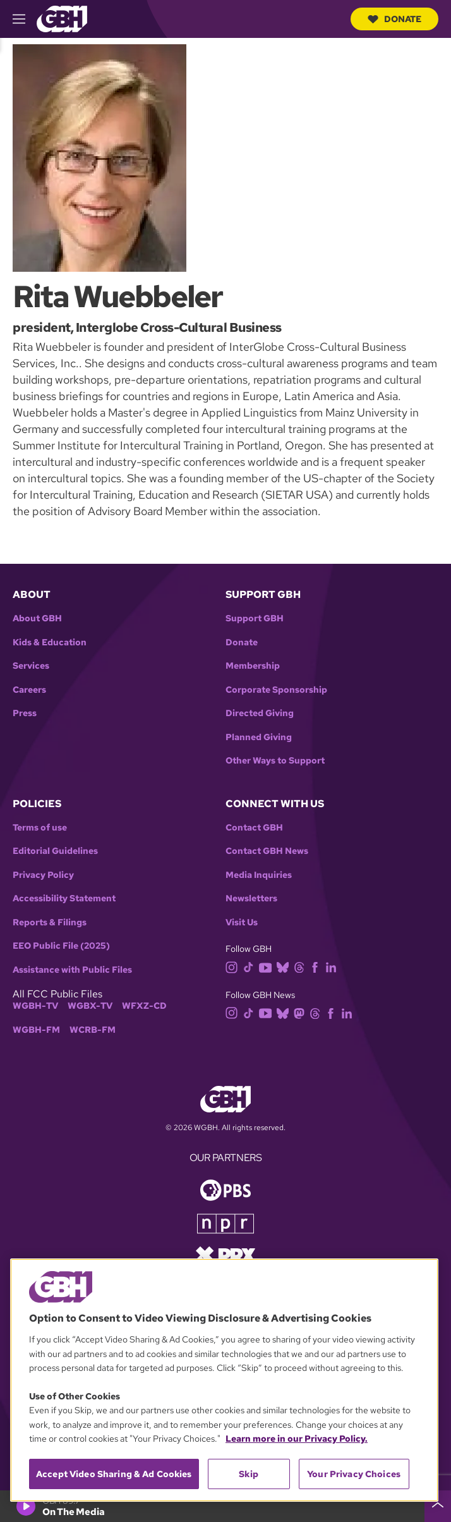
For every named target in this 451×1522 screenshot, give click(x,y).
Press (25, 713)
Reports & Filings (50, 922)
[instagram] (234, 966)
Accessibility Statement (64, 898)
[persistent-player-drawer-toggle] (437, 1506)
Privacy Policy (43, 875)
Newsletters (251, 898)
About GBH (37, 618)
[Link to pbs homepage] (225, 1189)
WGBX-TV (90, 1006)
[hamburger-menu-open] (25, 19)
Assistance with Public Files (72, 970)
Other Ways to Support (275, 760)
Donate (394, 19)
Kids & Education (50, 642)
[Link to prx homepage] (225, 1254)
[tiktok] (251, 966)
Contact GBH (254, 827)
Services (31, 666)
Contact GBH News (267, 851)
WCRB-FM (92, 1030)
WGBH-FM (36, 1030)
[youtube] (268, 966)
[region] (224, 1380)
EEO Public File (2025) (61, 946)
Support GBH (255, 618)
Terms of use (40, 827)
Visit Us (242, 922)
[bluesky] (285, 966)
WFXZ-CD (144, 1006)
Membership (253, 666)
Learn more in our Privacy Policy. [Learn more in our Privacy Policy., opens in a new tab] (297, 1438)
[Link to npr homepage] (225, 1222)
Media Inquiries (259, 875)
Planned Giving (259, 737)
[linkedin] (333, 966)
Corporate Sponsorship (276, 690)
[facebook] (317, 966)
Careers (29, 690)
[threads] (302, 966)
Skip (248, 1474)
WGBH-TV (35, 1006)
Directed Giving (260, 713)
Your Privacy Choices (353, 1474)
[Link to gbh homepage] (62, 18)
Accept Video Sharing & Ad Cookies (114, 1474)
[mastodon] (302, 1012)
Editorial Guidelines (55, 851)
